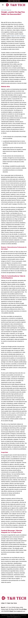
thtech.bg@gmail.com (15, 616)
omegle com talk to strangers (18, 36)
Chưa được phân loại (6, 10)
